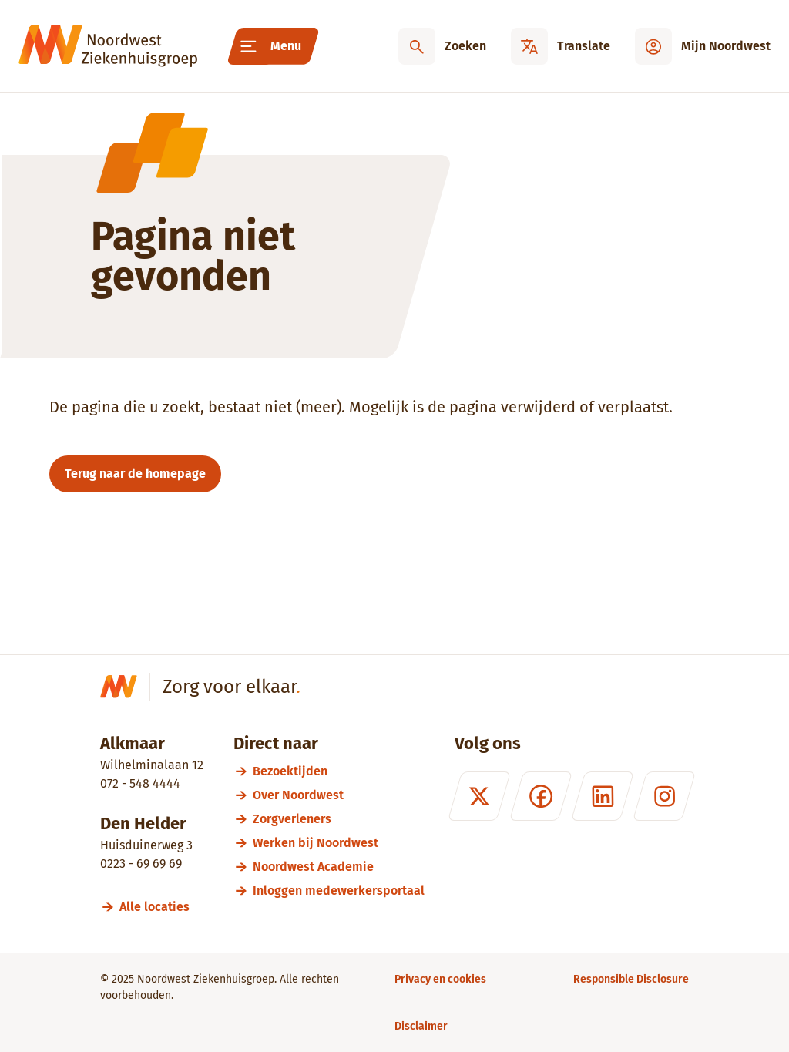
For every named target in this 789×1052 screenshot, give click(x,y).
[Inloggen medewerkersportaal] (339, 890)
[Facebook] (540, 796)
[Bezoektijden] (339, 771)
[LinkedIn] (602, 796)
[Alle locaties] (161, 907)
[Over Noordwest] (339, 795)
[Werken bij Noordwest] (339, 843)
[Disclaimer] (421, 1026)
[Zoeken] (442, 46)
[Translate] (560, 46)
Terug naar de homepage (135, 473)
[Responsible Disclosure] (631, 979)
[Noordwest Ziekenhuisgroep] (107, 46)
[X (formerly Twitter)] (479, 796)
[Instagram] (664, 796)
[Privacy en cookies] (440, 979)
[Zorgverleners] (339, 819)
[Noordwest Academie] (339, 867)
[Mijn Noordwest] (703, 46)
